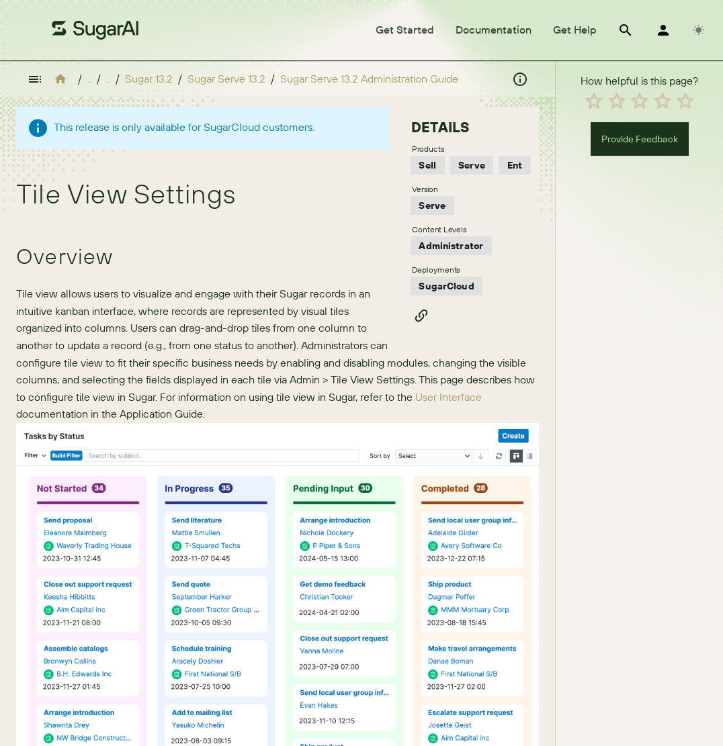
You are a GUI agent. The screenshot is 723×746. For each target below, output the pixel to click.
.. (89, 78)
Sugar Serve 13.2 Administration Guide (369, 78)
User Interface (448, 397)
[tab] (405, 30)
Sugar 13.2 (149, 78)
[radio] (594, 100)
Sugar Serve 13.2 (226, 78)
